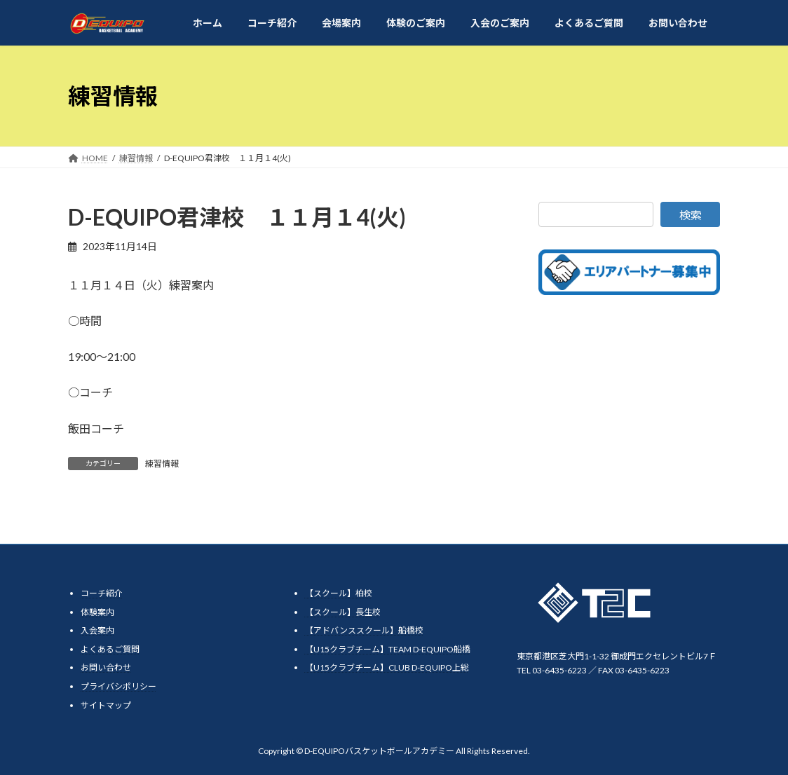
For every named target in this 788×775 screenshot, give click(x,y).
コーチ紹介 (102, 593)
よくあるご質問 (110, 649)
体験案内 (97, 612)
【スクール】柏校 (338, 593)
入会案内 (97, 630)
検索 (690, 214)
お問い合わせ (106, 667)
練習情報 (162, 463)
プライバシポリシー (118, 686)
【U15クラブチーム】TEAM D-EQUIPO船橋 (387, 649)
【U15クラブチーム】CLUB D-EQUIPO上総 (387, 667)
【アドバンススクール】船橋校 (364, 630)
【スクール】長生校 (343, 612)
